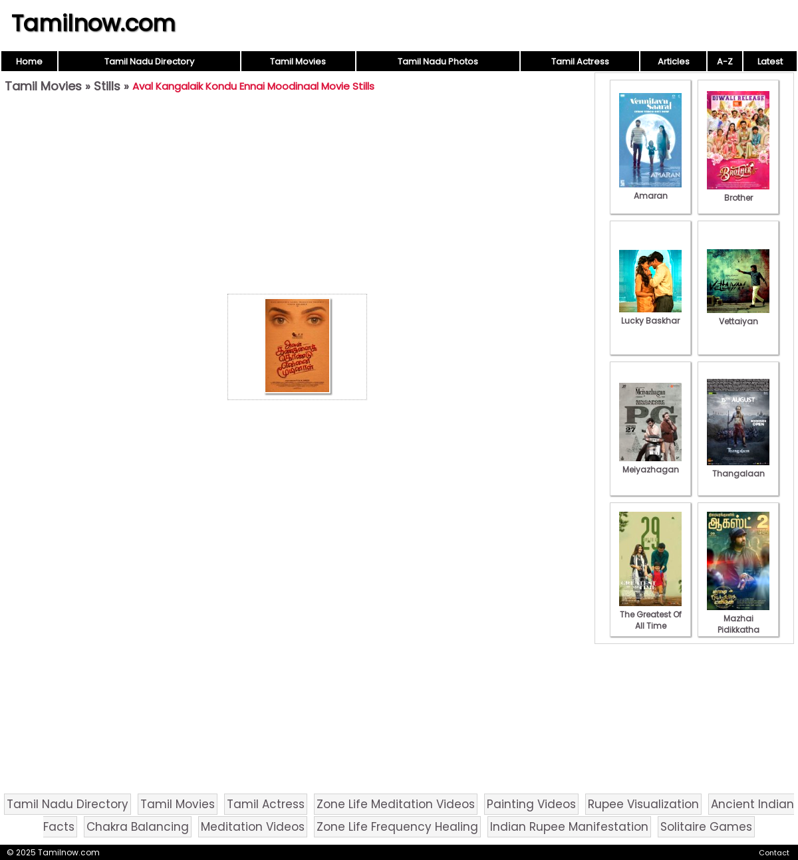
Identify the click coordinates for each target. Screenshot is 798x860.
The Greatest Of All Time (650, 614)
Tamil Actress (580, 61)
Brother (738, 192)
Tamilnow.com (93, 23)
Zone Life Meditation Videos (396, 804)
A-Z (725, 61)
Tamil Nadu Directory (149, 61)
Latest (770, 61)
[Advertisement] (297, 197)
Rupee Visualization (643, 804)
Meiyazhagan (650, 464)
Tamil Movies (298, 61)
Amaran (650, 190)
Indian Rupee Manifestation (569, 827)
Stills (107, 86)
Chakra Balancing (137, 827)
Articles (674, 61)
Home (29, 61)
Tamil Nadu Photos (438, 61)
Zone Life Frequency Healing (397, 827)
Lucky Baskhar (650, 315)
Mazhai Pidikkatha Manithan (738, 624)
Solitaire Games (706, 827)
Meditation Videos (253, 827)
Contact (774, 852)
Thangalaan (738, 468)
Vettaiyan (738, 315)
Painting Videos (531, 804)
